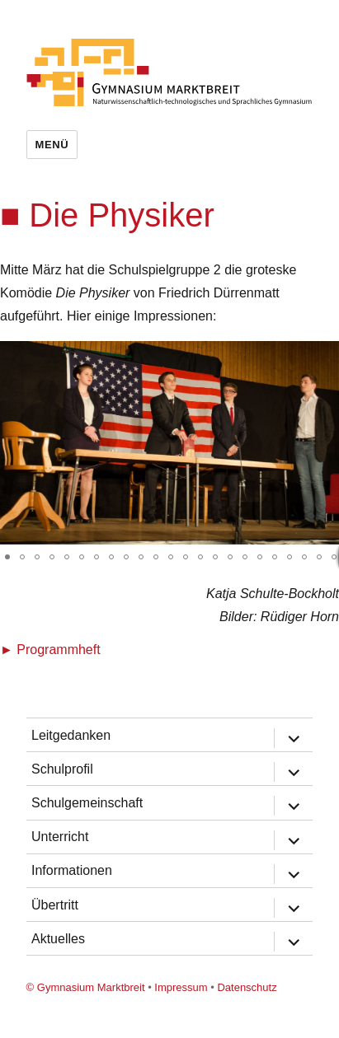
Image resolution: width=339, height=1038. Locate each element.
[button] (324, 356)
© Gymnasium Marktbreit (85, 987)
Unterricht (59, 837)
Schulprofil (62, 769)
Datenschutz (246, 987)
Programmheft (58, 650)
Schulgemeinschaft (87, 803)
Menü (52, 144)
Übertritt (54, 905)
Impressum (180, 987)
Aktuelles (58, 939)
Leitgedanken (71, 735)
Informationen (71, 870)
